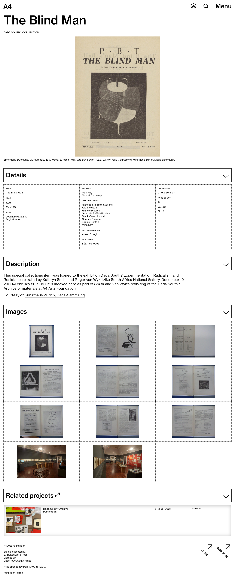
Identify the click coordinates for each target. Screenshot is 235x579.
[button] (193, 6)
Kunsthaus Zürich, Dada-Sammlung (55, 295)
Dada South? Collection (21, 32)
